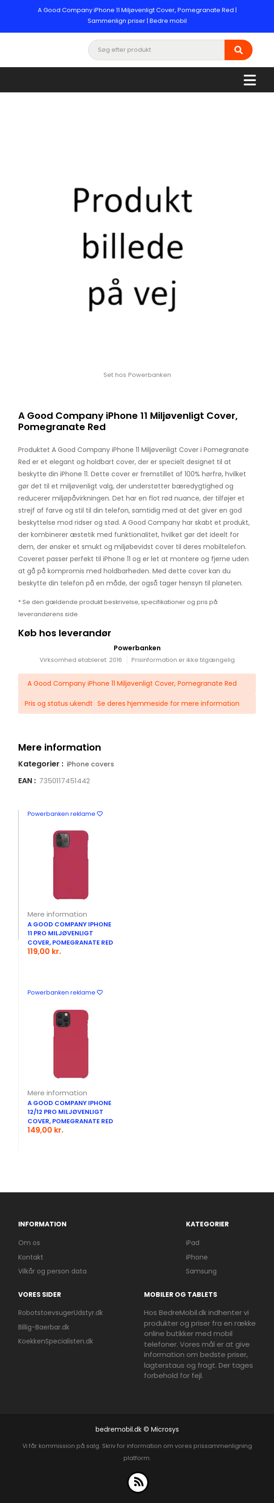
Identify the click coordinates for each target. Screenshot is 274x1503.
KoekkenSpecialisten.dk (55, 1341)
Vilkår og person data (52, 1271)
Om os (29, 1242)
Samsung (201, 1271)
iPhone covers (90, 764)
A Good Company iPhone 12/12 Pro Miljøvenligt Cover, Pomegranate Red (70, 1112)
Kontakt (30, 1257)
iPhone (197, 1257)
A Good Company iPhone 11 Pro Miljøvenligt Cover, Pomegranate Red (70, 933)
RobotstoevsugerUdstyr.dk (60, 1312)
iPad (192, 1242)
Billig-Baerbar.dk (43, 1327)
